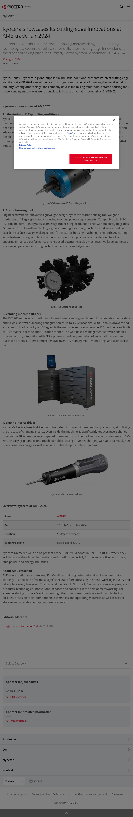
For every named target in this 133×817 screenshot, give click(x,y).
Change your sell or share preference (37, 148)
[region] (66, 142)
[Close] (114, 120)
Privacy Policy (25, 145)
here (70, 133)
